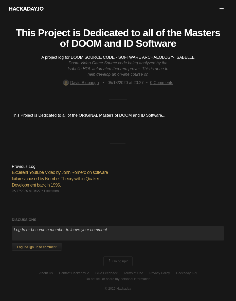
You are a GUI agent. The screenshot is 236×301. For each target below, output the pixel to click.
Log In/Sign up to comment (37, 247)
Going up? (117, 261)
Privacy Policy (159, 273)
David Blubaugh (81, 83)
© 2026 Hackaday (118, 288)
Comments (161, 83)
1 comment (52, 191)
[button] (221, 8)
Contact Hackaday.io (74, 273)
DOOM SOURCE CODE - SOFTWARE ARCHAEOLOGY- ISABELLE (133, 57)
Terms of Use (133, 273)
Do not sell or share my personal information (118, 279)
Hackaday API (186, 273)
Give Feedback (106, 273)
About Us (46, 273)
